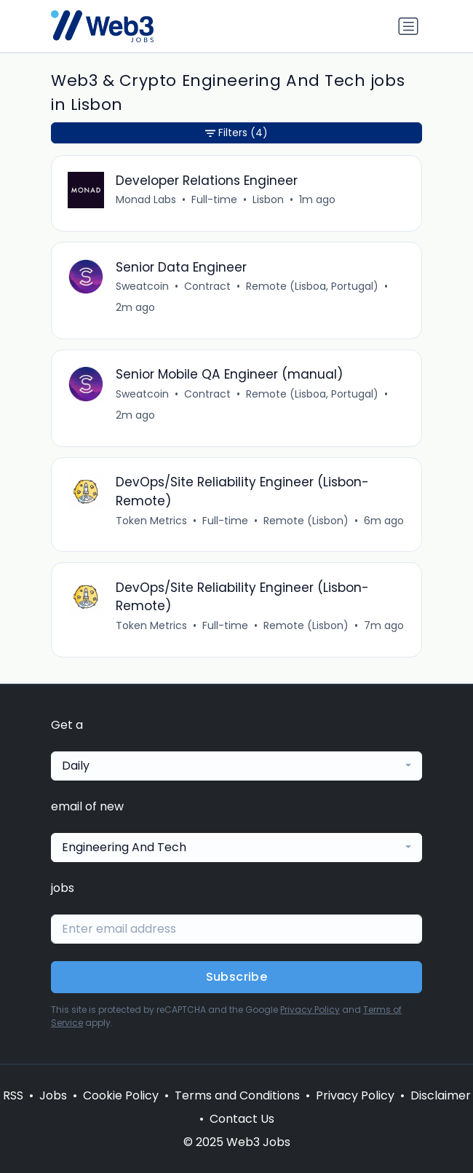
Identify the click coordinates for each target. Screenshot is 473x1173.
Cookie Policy (121, 1095)
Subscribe (237, 976)
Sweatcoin (142, 286)
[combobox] (236, 766)
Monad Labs (146, 199)
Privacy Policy (310, 1009)
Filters (236, 133)
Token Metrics (151, 520)
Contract (207, 286)
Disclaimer (440, 1095)
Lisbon (268, 199)
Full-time (214, 199)
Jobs (53, 1095)
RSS (13, 1095)
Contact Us (242, 1118)
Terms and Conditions (237, 1095)
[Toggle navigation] (408, 26)
